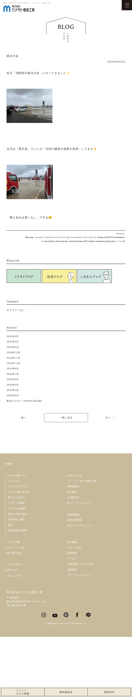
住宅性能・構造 (16, 579)
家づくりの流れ (16, 557)
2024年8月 (13, 368)
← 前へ (22, 417)
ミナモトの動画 (16, 563)
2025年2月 (13, 347)
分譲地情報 (73, 574)
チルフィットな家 (15, 607)
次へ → (110, 417)
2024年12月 (13, 352)
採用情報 (72, 613)
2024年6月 (13, 379)
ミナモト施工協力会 (19, 551)
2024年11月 (13, 358)
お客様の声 (73, 557)
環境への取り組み (17, 574)
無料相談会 (73, 546)
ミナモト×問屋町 (17, 568)
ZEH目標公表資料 (17, 590)
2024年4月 (13, 390)
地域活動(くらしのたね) (80, 624)
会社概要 (72, 602)
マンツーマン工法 (17, 546)
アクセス (72, 618)
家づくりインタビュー (79, 563)
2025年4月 (13, 336)
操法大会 (13, 56)
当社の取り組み (13, 613)
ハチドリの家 (12, 602)
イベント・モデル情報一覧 (81, 540)
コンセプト (14, 540)
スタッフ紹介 (74, 607)
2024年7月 (13, 374)
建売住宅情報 (74, 580)
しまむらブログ (13, 635)
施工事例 (72, 551)
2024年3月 (13, 395)
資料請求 (72, 629)
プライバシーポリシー (79, 635)
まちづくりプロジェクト (80, 585)
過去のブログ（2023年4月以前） (25, 401)
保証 (10, 584)
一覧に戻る (66, 417)
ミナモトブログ (13, 624)
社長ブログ (11, 630)
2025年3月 (13, 341)
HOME (8, 524)
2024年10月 (13, 363)
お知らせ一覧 (74, 535)
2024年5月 (13, 385)
